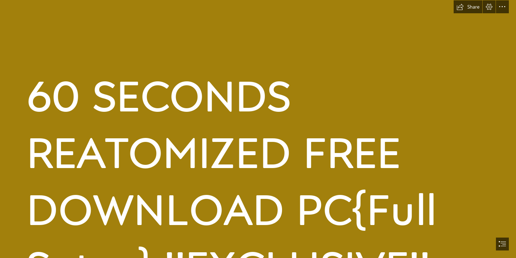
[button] (468, 6)
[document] (258, 129)
